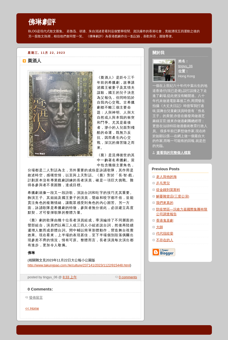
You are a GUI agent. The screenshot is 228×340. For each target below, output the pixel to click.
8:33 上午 (70, 277)
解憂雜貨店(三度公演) (172, 196)
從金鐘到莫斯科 (168, 190)
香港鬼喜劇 (164, 220)
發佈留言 (36, 297)
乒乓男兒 (163, 183)
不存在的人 (164, 240)
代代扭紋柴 (164, 233)
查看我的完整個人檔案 (173, 153)
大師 (159, 227)
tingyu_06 (185, 66)
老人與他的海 (166, 177)
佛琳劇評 (42, 22)
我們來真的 (164, 203)
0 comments (128, 277)
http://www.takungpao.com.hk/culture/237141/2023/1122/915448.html (79, 265)
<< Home (32, 308)
